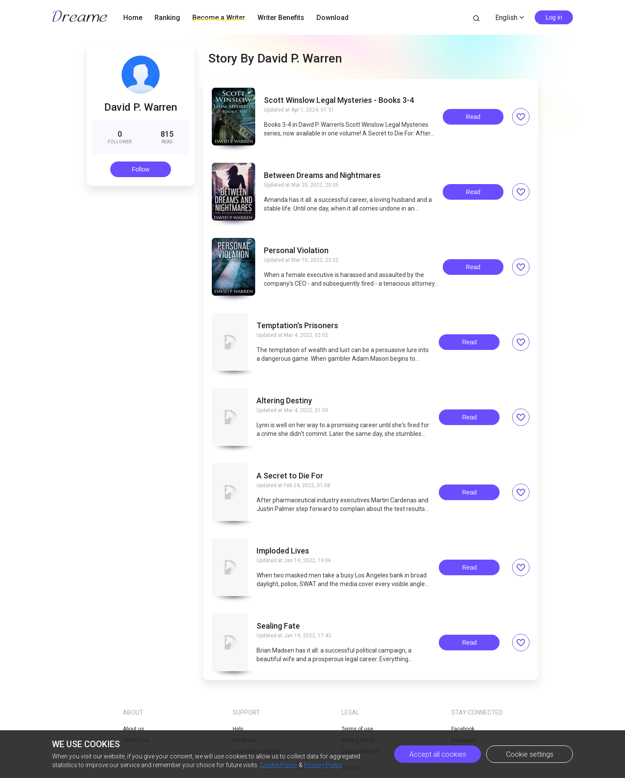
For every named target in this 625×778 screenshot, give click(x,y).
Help (238, 729)
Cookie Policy (278, 765)
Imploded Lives (283, 551)
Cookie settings (529, 754)
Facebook (462, 729)
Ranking (167, 17)
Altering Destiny (284, 400)
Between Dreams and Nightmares (322, 175)
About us (133, 729)
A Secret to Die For (290, 475)
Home (132, 17)
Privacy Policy (323, 765)
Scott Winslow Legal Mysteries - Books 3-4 (339, 100)
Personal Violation (296, 250)
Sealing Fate (278, 626)
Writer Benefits (280, 17)
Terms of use (357, 729)
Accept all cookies (437, 754)
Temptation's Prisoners (297, 325)
